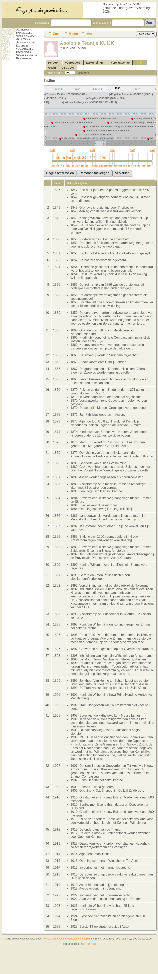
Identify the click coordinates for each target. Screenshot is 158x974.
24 (98, 166)
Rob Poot (91, 944)
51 (144, 166)
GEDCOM (67, 67)
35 (115, 166)
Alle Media (23, 39)
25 (100, 166)
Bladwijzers (23, 58)
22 (95, 166)
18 (86, 166)
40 (124, 166)
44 (133, 166)
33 (111, 166)
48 (139, 166)
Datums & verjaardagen (24, 47)
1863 (72, 150)
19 (87, 166)
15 (79, 166)
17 (83, 166)
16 (82, 166)
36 (116, 166)
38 (119, 166)
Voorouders (73, 62)
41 (126, 166)
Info (89, 34)
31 (108, 166)
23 (96, 166)
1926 (152, 150)
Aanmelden (23, 29)
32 (110, 166)
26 (102, 166)
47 (138, 166)
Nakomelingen (95, 62)
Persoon (53, 62)
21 (93, 166)
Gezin (52, 67)
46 (136, 166)
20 (90, 166)
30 (107, 166)
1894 (112, 150)
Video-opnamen (25, 36)
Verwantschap (120, 62)
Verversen (83, 73)
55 (152, 166)
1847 (52, 150)
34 (114, 166)
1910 (132, 150)
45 (135, 166)
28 (105, 166)
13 (76, 166)
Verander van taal (27, 55)
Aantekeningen (25, 42)
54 (150, 166)
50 (143, 166)
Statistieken (23, 52)
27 (103, 166)
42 (129, 166)
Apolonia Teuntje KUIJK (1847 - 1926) (79, 157)
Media (73, 34)
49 (141, 166)
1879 (92, 150)
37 (117, 166)
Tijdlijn (139, 62)
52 (148, 166)
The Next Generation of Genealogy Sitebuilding (67, 938)
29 (106, 166)
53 (149, 166)
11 (69, 166)
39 (121, 166)
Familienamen (24, 32)
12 (73, 166)
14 (78, 166)
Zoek (56, 34)
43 (131, 166)
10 (68, 166)
